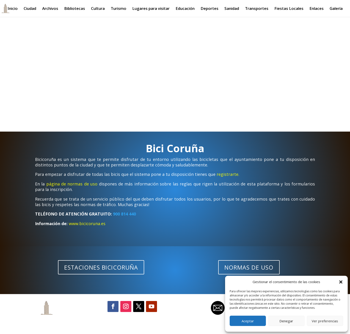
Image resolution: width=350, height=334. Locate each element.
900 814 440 (124, 214)
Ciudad (30, 9)
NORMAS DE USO (248, 267)
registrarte (227, 174)
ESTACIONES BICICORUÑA (101, 267)
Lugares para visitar (151, 9)
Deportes (209, 9)
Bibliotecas (74, 9)
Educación (185, 9)
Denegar (286, 321)
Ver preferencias (325, 321)
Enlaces (316, 9)
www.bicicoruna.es (87, 223)
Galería (336, 9)
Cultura (98, 9)
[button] (341, 282)
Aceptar (248, 321)
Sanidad (231, 9)
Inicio (13, 9)
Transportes (256, 9)
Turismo (118, 9)
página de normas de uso (72, 184)
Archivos (50, 9)
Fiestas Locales (288, 9)
